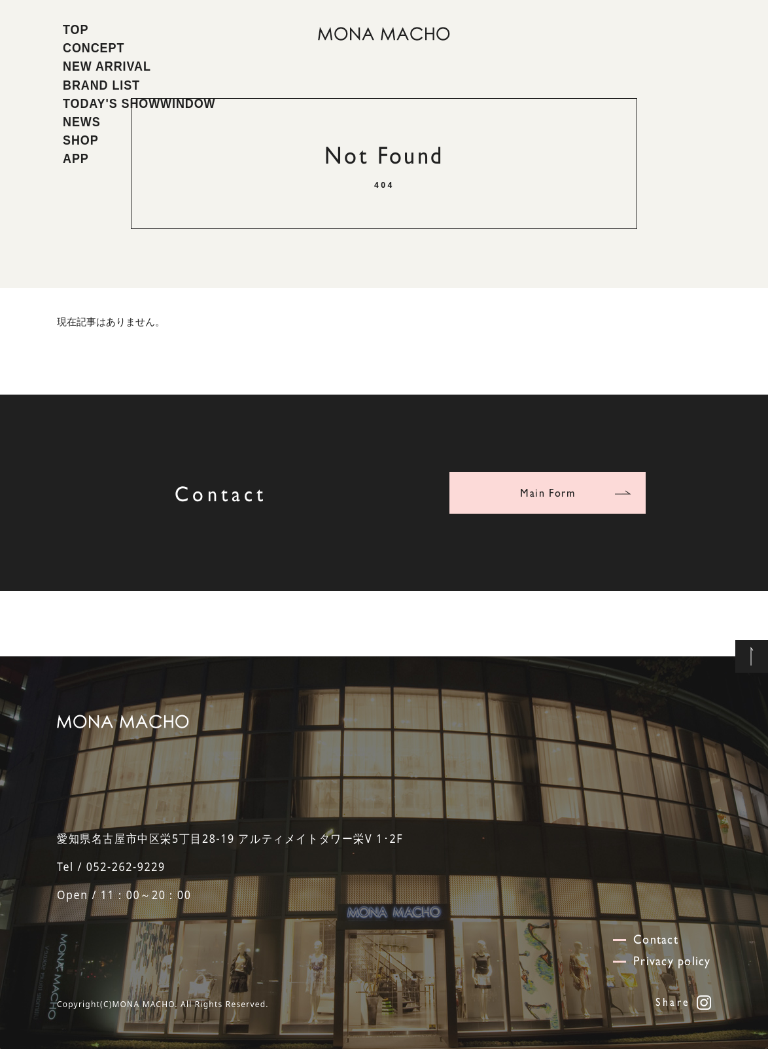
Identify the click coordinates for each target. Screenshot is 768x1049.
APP (76, 158)
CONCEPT (93, 48)
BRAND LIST (101, 85)
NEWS (82, 122)
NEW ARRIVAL (107, 66)
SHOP (81, 140)
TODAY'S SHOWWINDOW (139, 103)
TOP (75, 29)
